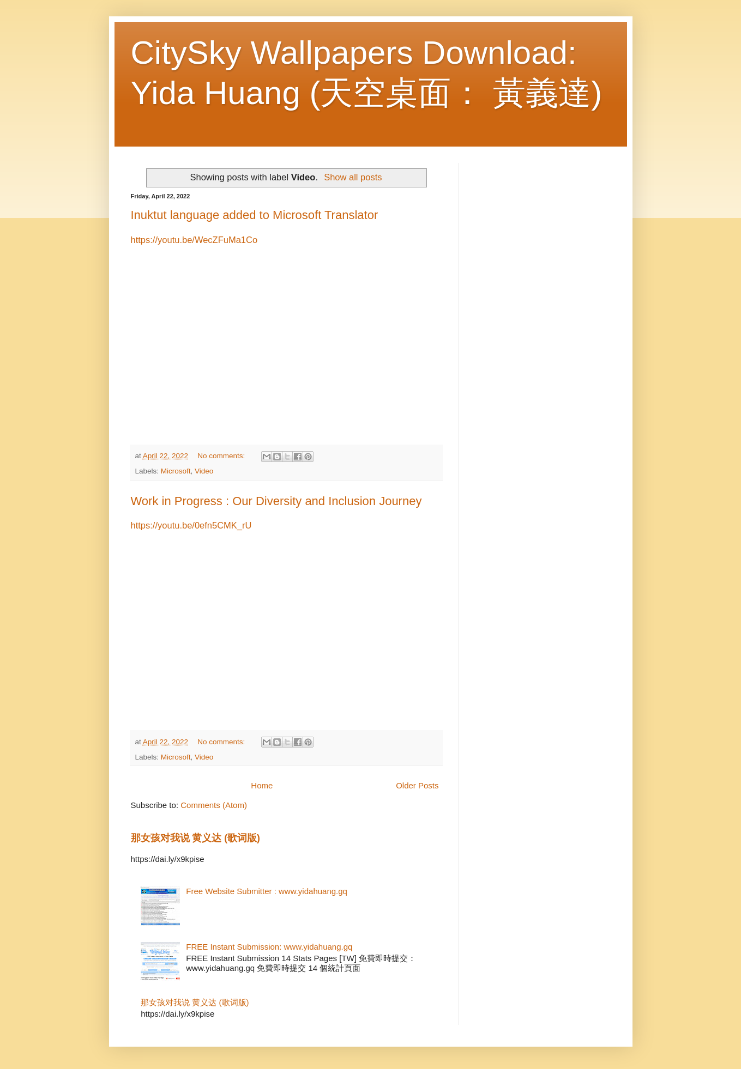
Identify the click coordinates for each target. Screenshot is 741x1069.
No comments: (222, 456)
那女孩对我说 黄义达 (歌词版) (195, 838)
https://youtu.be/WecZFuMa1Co (194, 240)
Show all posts (353, 177)
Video (204, 471)
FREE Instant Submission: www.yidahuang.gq (269, 946)
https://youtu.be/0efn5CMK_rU (191, 525)
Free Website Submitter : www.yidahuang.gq (266, 891)
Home (262, 785)
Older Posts (417, 785)
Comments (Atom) (213, 805)
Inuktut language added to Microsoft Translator (254, 215)
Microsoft (176, 471)
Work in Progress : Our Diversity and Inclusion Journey (276, 501)
